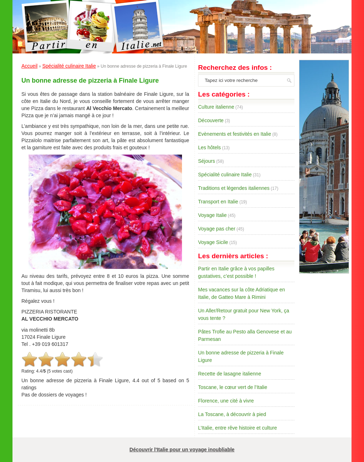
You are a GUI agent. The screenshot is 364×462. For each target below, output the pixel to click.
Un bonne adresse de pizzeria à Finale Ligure (90, 80)
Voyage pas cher (216, 229)
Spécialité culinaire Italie (69, 66)
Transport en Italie (218, 201)
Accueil (29, 66)
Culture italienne (216, 107)
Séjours (206, 161)
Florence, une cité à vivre (226, 401)
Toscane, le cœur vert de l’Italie (232, 387)
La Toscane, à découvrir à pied (232, 414)
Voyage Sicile (213, 242)
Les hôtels (209, 147)
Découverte (211, 120)
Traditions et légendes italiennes (233, 188)
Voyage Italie (212, 215)
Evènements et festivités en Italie (234, 134)
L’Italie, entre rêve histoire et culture (237, 428)
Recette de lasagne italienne (229, 374)
